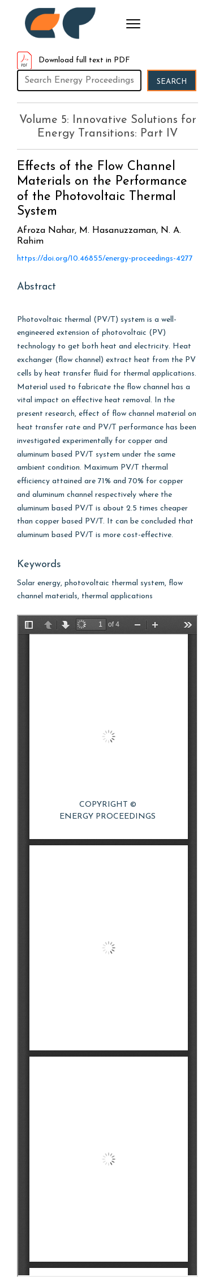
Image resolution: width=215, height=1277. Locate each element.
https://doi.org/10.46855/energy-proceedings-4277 (105, 258)
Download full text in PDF (73, 60)
